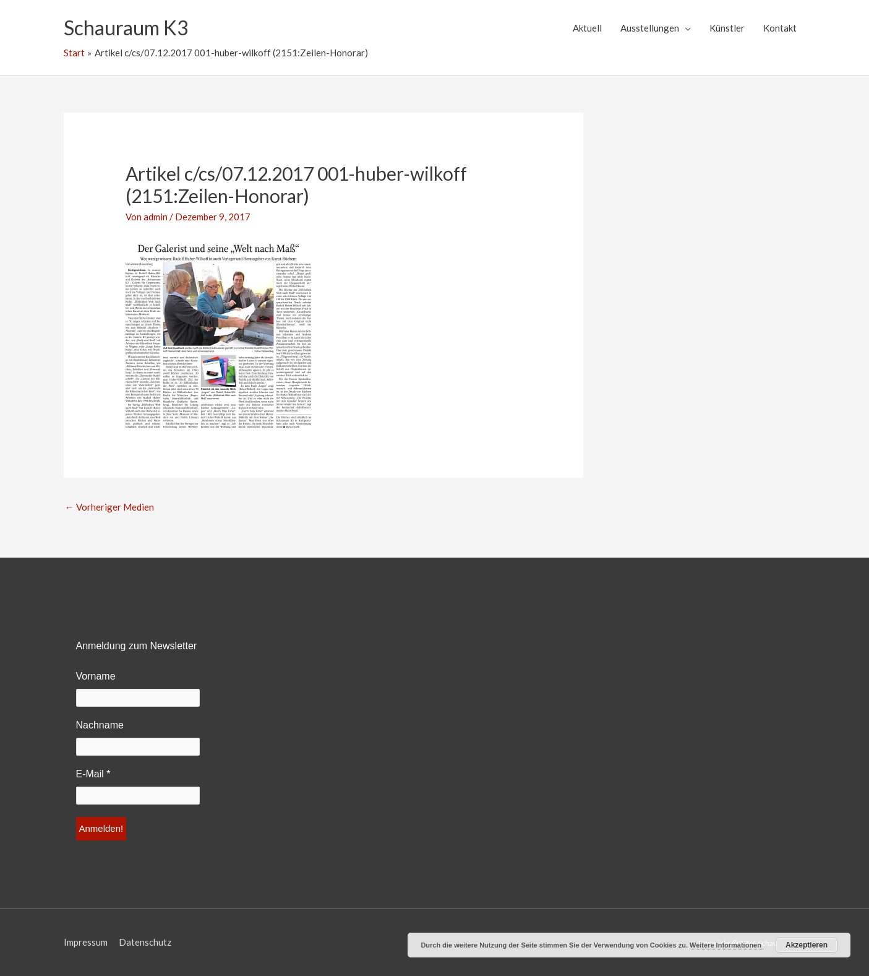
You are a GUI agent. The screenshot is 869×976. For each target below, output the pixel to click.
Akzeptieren (807, 945)
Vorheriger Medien (109, 506)
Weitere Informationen (726, 945)
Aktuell (587, 27)
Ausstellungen (649, 27)
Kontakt (780, 27)
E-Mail (93, 774)
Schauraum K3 (126, 27)
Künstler (727, 27)
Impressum (86, 942)
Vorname (96, 676)
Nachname (100, 725)
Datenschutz (145, 942)
